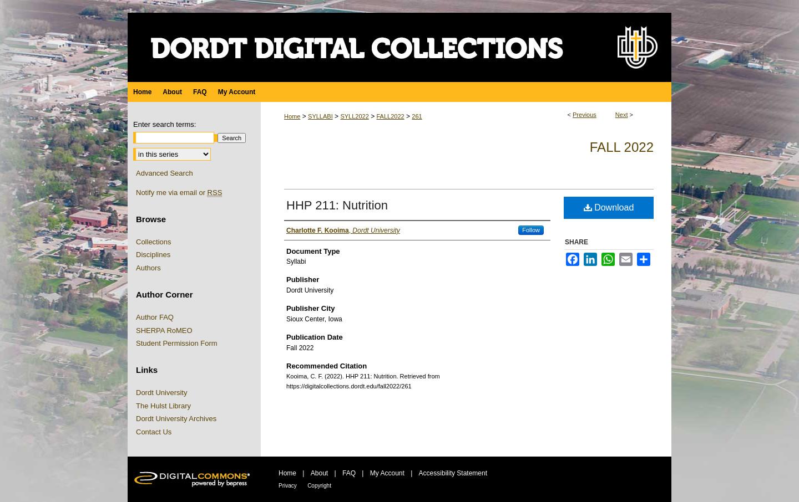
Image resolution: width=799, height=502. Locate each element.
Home (292, 116)
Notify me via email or (179, 192)
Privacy (288, 486)
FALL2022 (390, 116)
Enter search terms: (164, 124)
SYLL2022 (354, 116)
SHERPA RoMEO (164, 330)
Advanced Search (164, 173)
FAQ (349, 473)
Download (609, 207)
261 (417, 116)
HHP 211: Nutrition (337, 205)
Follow (531, 230)
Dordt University (161, 392)
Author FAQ (155, 317)
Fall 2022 (622, 147)
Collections (153, 242)
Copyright (319, 486)
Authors (148, 268)
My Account (387, 473)
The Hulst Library (163, 406)
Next (621, 114)
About (319, 473)
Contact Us (153, 432)
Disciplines (153, 254)
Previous (584, 114)
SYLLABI (320, 116)
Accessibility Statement (453, 473)
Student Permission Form (177, 343)
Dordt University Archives (176, 418)
